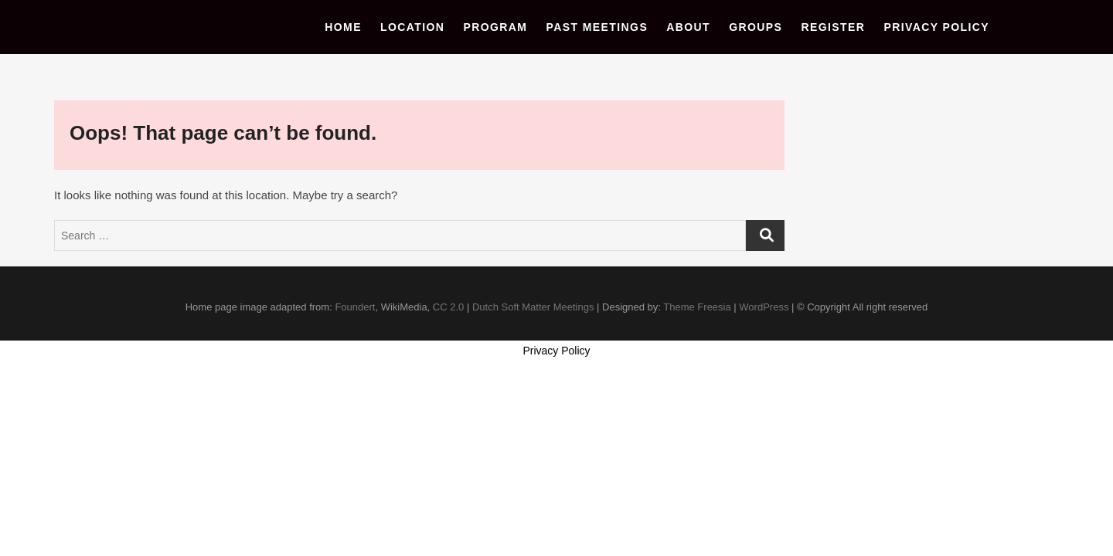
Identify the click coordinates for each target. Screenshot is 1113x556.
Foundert (355, 307)
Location (412, 27)
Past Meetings (597, 27)
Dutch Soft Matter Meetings (533, 307)
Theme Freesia (696, 307)
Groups (755, 27)
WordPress (763, 307)
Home (343, 27)
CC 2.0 (448, 307)
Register (834, 27)
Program (496, 27)
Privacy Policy (936, 27)
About (688, 27)
